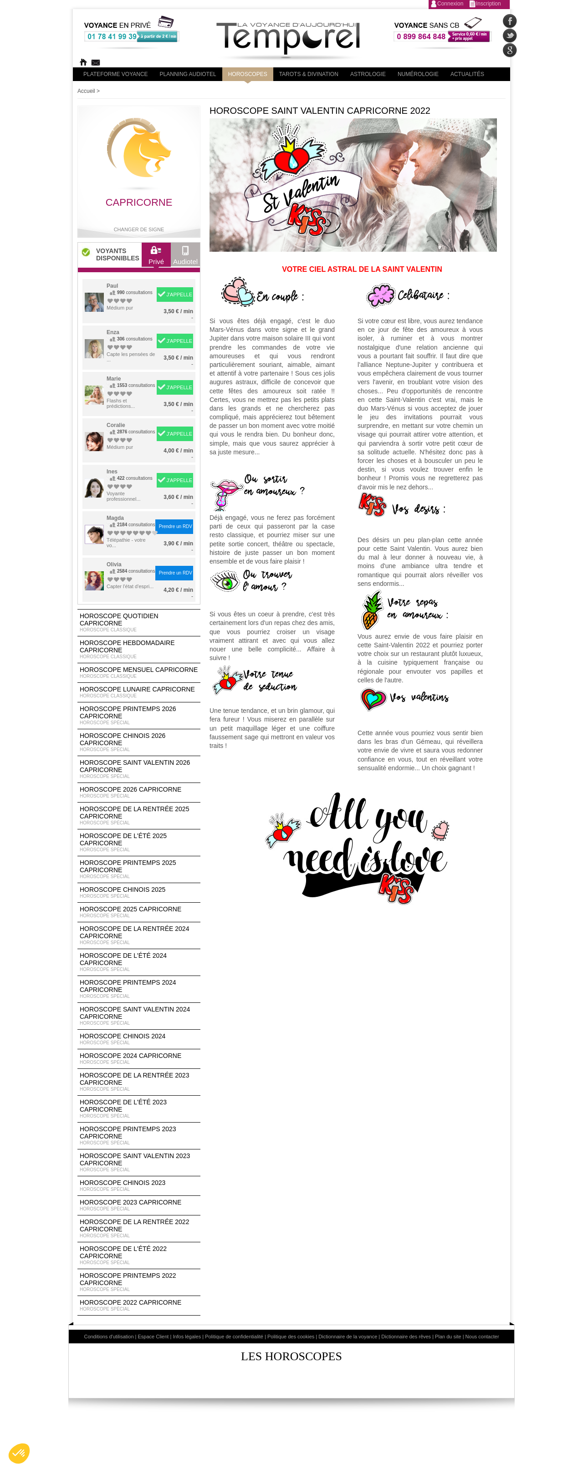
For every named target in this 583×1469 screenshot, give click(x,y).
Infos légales (187, 1336)
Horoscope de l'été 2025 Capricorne (139, 842)
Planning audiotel (188, 74)
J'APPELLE (179, 294)
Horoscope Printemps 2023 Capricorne (139, 1135)
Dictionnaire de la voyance (347, 1336)
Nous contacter (482, 1336)
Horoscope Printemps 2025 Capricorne (139, 869)
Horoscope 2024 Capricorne (139, 1059)
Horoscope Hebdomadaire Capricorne (139, 649)
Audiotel (185, 257)
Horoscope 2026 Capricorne (139, 792)
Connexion (450, 3)
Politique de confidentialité (234, 1336)
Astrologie (368, 74)
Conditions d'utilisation (108, 1336)
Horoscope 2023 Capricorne (139, 1205)
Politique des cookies (290, 1336)
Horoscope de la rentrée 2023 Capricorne (139, 1082)
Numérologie (418, 74)
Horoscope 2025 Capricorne (139, 912)
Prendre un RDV (175, 526)
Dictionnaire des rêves (406, 1336)
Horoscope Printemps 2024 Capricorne (139, 989)
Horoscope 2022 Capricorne (139, 1305)
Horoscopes (247, 74)
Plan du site (448, 1336)
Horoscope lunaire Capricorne (139, 692)
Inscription (488, 3)
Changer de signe (139, 229)
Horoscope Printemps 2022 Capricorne (139, 1282)
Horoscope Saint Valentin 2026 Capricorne (139, 769)
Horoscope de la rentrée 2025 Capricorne (139, 815)
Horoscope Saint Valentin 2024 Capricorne (139, 1016)
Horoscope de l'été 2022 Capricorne (139, 1255)
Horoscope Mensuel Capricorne (139, 673)
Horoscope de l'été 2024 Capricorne (139, 962)
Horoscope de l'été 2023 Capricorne (139, 1108)
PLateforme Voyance (115, 74)
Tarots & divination (308, 74)
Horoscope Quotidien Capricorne (139, 622)
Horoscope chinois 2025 (139, 893)
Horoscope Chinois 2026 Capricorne (139, 742)
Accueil (86, 91)
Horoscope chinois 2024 (139, 1039)
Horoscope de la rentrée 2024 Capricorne (139, 935)
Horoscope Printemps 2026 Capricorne (139, 715)
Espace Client (153, 1336)
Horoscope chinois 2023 (139, 1186)
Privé (156, 257)
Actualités (467, 74)
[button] (19, 1453)
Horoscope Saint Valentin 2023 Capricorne (139, 1162)
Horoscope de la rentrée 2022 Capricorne (139, 1228)
